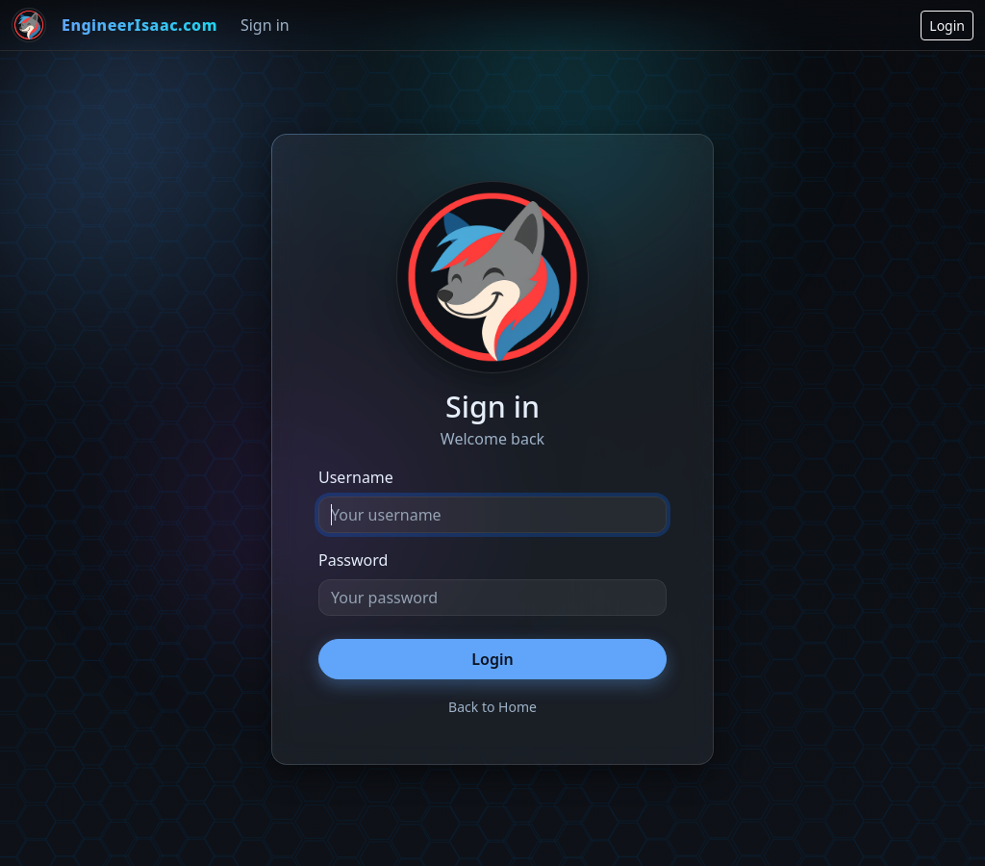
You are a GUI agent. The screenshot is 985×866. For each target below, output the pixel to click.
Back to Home (492, 707)
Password (353, 560)
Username (355, 477)
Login (947, 25)
